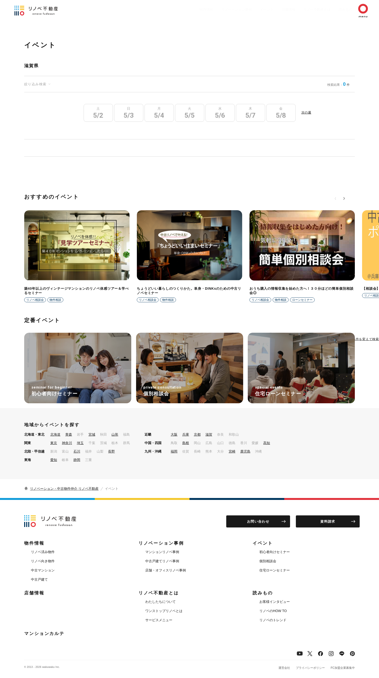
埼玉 (80, 443)
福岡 (174, 451)
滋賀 (208, 434)
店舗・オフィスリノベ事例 (165, 570)
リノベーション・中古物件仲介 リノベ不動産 (64, 488)
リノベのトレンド (272, 620)
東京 (53, 443)
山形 (114, 434)
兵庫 (185, 434)
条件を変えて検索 (365, 339)
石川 (76, 451)
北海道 (55, 434)
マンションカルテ (44, 633)
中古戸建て (39, 579)
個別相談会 (267, 561)
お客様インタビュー (274, 601)
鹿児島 (245, 451)
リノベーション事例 (219, 9)
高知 (266, 443)
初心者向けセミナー (274, 552)
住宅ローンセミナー (274, 570)
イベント (252, 9)
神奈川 (67, 443)
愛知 (53, 460)
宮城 (91, 434)
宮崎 (232, 451)
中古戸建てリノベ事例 (162, 561)
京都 (197, 434)
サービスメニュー (158, 620)
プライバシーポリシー (310, 668)
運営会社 (284, 668)
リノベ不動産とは (307, 9)
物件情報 (187, 9)
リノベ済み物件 (43, 552)
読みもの (338, 9)
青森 (68, 434)
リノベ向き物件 (43, 561)
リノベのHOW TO (273, 611)
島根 (185, 443)
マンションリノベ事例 (162, 552)
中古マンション (43, 570)
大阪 (174, 434)
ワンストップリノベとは (163, 611)
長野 (111, 451)
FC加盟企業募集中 (343, 668)
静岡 (76, 460)
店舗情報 (276, 9)
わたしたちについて (160, 601)
